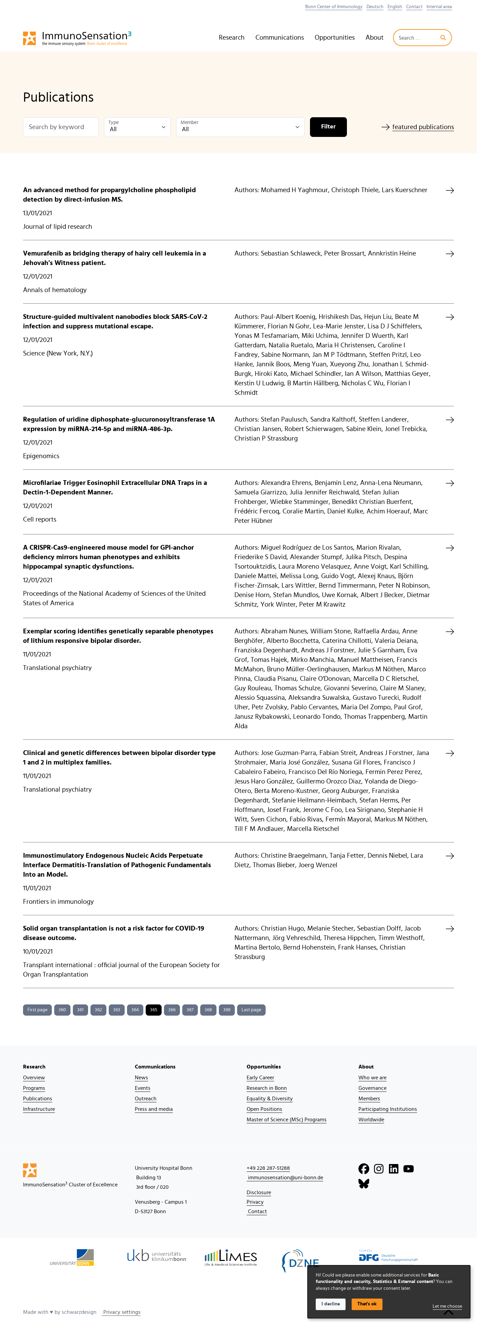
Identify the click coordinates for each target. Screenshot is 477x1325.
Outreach (146, 1098)
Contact (414, 6)
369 (226, 1009)
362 (98, 1009)
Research (232, 37)
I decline (331, 1304)
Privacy (255, 1202)
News (141, 1077)
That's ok (367, 1304)
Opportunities (335, 37)
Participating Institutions (387, 1109)
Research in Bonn (267, 1088)
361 (80, 1009)
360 (62, 1009)
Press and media (154, 1109)
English (395, 6)
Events (142, 1088)
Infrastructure (39, 1109)
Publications (37, 1098)
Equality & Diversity (270, 1098)
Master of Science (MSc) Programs (287, 1119)
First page (37, 1009)
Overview (34, 1077)
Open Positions (264, 1109)
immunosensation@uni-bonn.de (285, 1177)
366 (171, 1009)
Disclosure (259, 1192)
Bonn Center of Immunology (333, 6)
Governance (372, 1088)
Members (369, 1098)
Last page (251, 1009)
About (374, 37)
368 (208, 1009)
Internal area (439, 6)
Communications (279, 37)
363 (116, 1009)
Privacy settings (121, 1312)
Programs (34, 1088)
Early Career (260, 1077)
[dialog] (389, 1291)
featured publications (417, 127)
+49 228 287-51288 (268, 1168)
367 (190, 1009)
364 (135, 1009)
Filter (328, 127)
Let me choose (447, 1306)
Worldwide (371, 1119)
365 (153, 1009)
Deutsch (375, 6)
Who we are (372, 1077)
